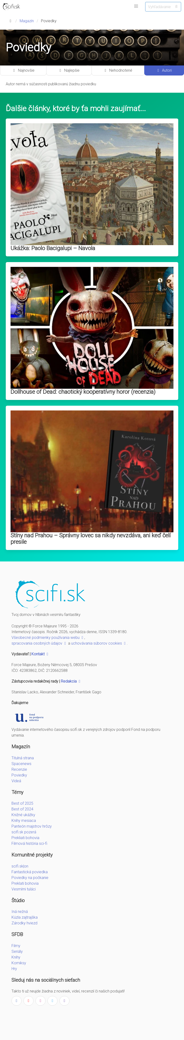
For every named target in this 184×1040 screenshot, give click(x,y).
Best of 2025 (22, 803)
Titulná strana (23, 758)
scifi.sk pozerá (24, 832)
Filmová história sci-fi (29, 843)
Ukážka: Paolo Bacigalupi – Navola (53, 248)
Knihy (16, 957)
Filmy (16, 945)
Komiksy (19, 963)
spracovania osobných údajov (39, 643)
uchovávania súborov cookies (99, 643)
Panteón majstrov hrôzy (32, 826)
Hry (14, 968)
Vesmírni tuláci (24, 889)
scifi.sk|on (20, 866)
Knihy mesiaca (24, 820)
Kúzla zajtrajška (25, 917)
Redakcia (71, 681)
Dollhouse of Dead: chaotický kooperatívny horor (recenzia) (83, 391)
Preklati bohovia (25, 883)
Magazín (27, 21)
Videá (16, 781)
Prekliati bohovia (25, 837)
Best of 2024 (22, 809)
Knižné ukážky (23, 815)
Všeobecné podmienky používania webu (48, 637)
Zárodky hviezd (24, 923)
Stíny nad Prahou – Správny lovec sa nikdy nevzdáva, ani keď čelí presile (91, 538)
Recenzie (19, 769)
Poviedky (19, 775)
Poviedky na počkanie (30, 877)
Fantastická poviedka (30, 872)
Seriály (17, 951)
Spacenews (21, 763)
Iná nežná (20, 911)
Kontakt (40, 654)
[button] (136, 6)
